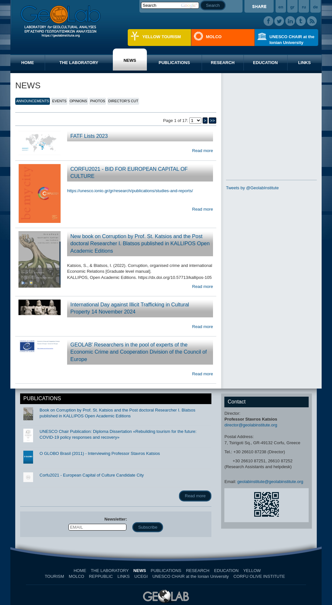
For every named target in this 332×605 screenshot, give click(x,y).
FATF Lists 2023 (89, 136)
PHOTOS (97, 101)
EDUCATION (265, 62)
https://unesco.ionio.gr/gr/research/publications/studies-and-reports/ (130, 190)
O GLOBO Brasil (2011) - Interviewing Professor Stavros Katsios (100, 453)
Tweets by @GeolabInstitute (252, 187)
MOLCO (213, 36)
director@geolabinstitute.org (250, 425)
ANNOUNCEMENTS (32, 101)
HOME (27, 62)
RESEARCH (222, 62)
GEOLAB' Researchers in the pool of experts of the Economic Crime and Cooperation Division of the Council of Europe (138, 352)
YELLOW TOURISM (161, 36)
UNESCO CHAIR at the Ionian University (291, 39)
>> (212, 120)
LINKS (304, 62)
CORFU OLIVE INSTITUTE (259, 576)
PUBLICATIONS (174, 62)
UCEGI (141, 576)
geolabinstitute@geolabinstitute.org (270, 481)
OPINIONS (78, 101)
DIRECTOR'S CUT (123, 101)
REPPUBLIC (101, 576)
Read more (202, 150)
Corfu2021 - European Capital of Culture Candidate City (92, 475)
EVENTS (59, 101)
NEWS (130, 60)
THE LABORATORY (78, 62)
